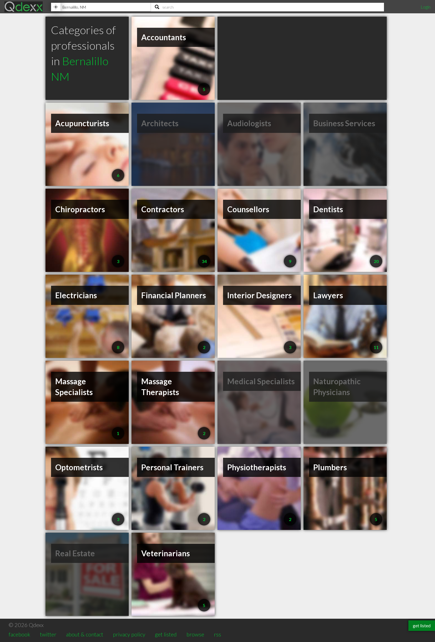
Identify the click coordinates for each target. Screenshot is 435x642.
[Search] (267, 7)
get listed (166, 634)
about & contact (84, 634)
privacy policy (129, 634)
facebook (19, 634)
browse (195, 634)
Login (426, 6)
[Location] (101, 7)
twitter (48, 634)
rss (217, 634)
